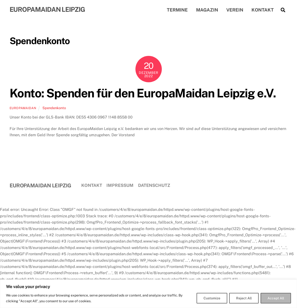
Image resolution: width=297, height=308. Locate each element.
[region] (148, 293)
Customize (212, 298)
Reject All (244, 298)
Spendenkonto (54, 108)
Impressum (120, 185)
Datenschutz (154, 185)
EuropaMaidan (23, 108)
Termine (177, 9)
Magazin (207, 9)
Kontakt (262, 9)
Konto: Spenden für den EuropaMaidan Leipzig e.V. (143, 93)
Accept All (276, 298)
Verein (234, 9)
